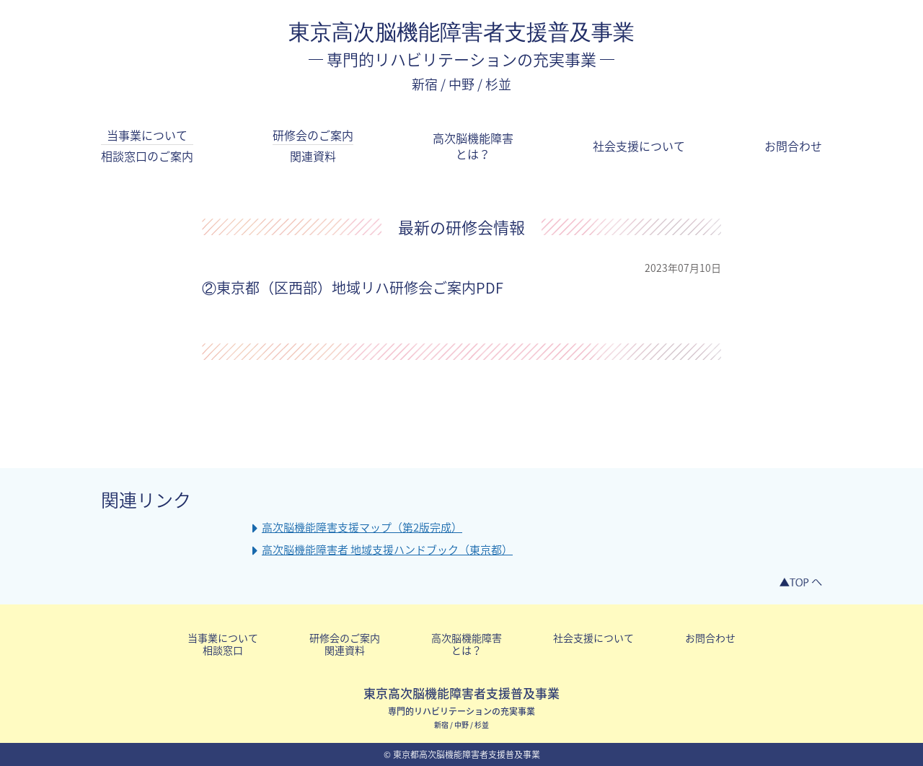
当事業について (147, 145)
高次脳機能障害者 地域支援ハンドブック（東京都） (387, 550)
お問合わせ (793, 146)
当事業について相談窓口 (222, 643)
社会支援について (639, 146)
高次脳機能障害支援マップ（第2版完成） (362, 527)
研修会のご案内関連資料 (344, 643)
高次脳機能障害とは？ (473, 146)
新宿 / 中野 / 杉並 (461, 84)
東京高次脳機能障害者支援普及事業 (461, 32)
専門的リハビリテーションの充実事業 (461, 59)
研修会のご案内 (313, 145)
